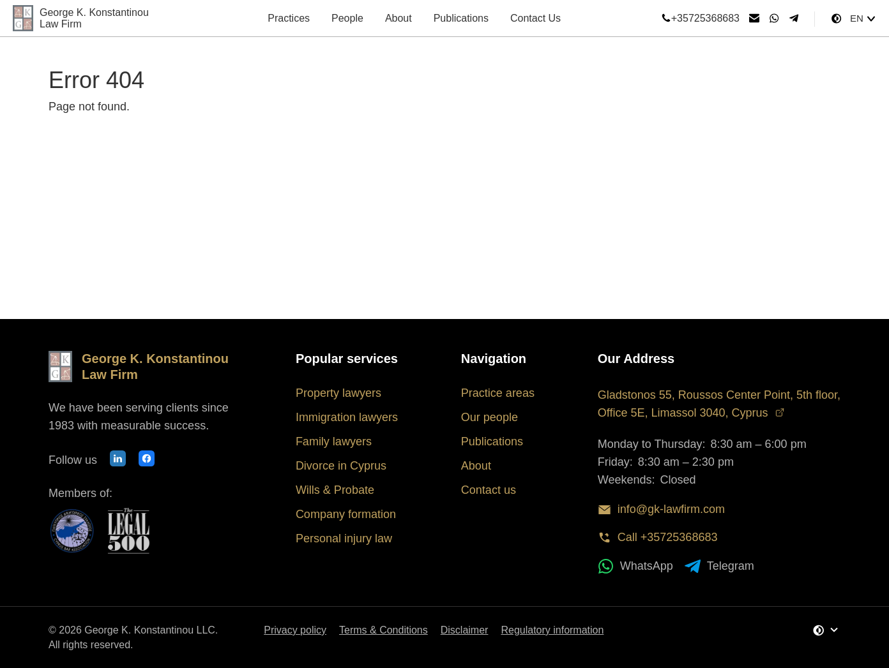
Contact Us (535, 18)
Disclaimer (465, 630)
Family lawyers (334, 441)
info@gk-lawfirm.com (661, 509)
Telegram (719, 566)
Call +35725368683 (658, 537)
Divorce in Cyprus (341, 465)
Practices (289, 18)
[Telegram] (794, 18)
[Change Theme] (836, 18)
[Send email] (754, 18)
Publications (461, 18)
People (347, 18)
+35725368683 (700, 18)
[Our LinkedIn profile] (118, 460)
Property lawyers (338, 393)
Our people (489, 417)
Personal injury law (344, 538)
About (398, 18)
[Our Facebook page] (147, 460)
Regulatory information (552, 630)
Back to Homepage (117, 144)
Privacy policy (295, 630)
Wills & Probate (335, 490)
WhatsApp (635, 566)
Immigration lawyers (347, 417)
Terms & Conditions (383, 630)
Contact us (488, 490)
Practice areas (498, 393)
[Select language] (863, 18)
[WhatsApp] (774, 18)
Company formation (346, 514)
